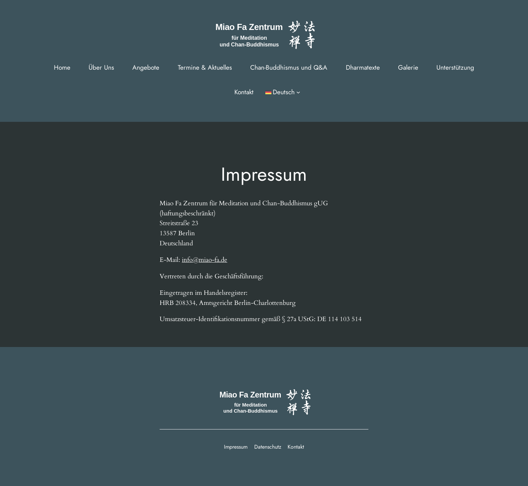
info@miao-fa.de (204, 259)
